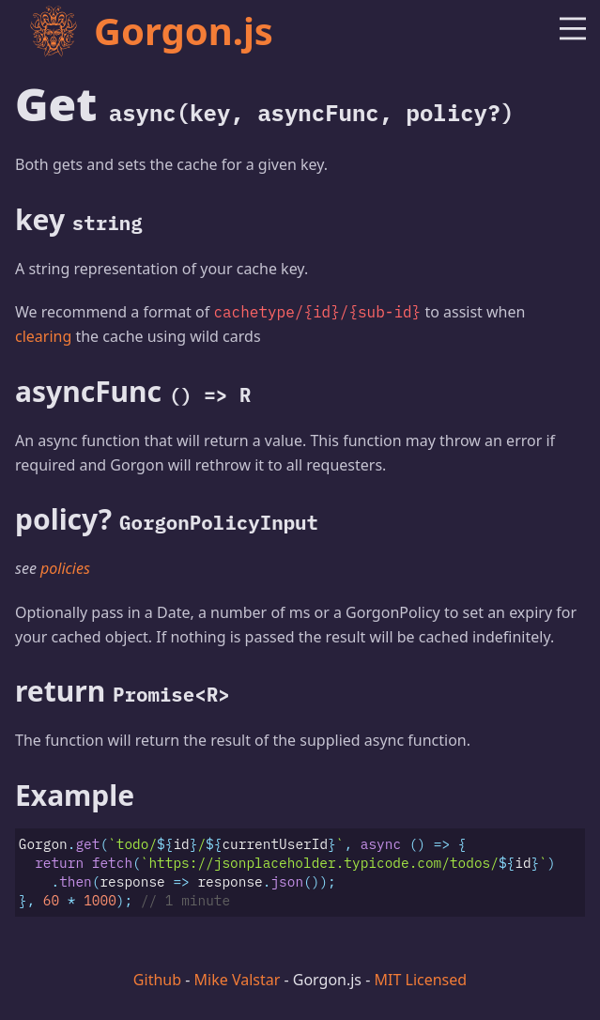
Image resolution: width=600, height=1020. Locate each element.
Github (157, 979)
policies (65, 568)
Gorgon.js (150, 30)
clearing (43, 336)
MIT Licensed (421, 979)
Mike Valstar (237, 979)
